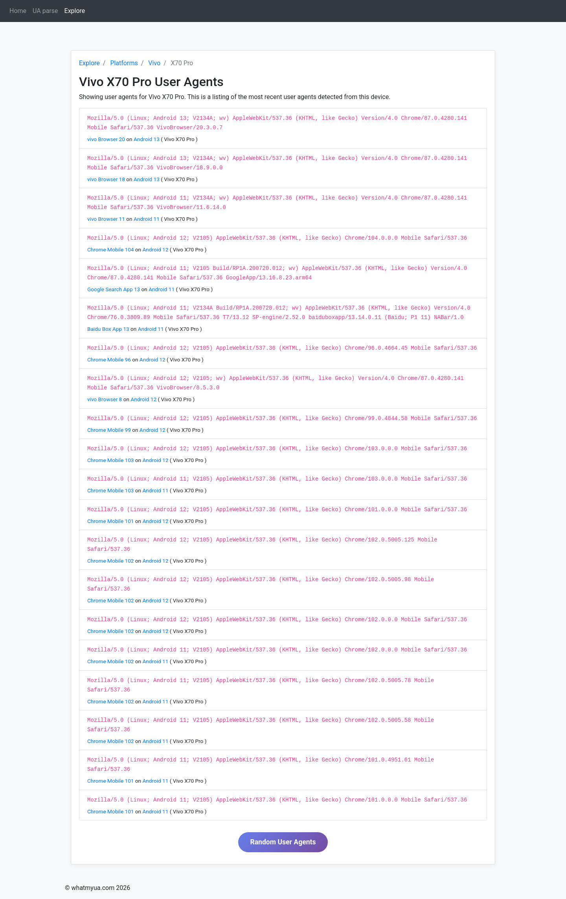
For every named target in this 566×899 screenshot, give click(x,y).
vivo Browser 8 (105, 399)
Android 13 (147, 139)
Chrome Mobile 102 (111, 561)
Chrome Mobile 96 (109, 359)
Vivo (154, 63)
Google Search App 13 (114, 289)
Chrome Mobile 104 (111, 249)
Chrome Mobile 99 (109, 430)
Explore (76, 10)
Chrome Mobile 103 (111, 460)
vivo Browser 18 (106, 179)
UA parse (45, 11)
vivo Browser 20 (106, 139)
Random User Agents (283, 842)
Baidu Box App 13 (108, 329)
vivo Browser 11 (106, 219)
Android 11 (147, 219)
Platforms (124, 63)
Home (17, 11)
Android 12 (155, 249)
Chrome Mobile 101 (111, 521)
